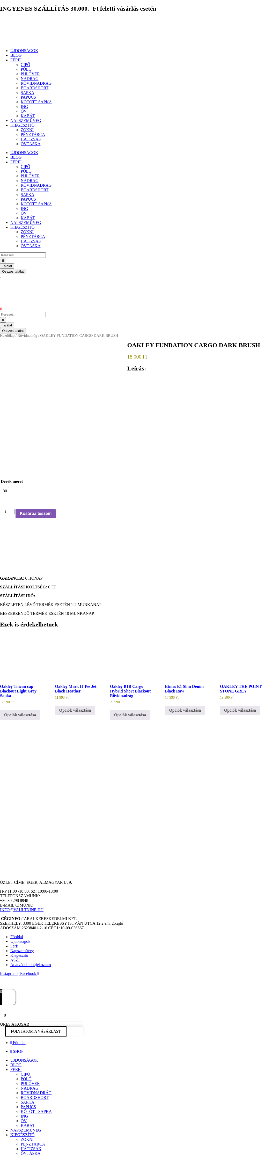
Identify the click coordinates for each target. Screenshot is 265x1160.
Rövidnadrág (27, 335)
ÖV (24, 111)
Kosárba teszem (35, 513)
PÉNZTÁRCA (33, 134)
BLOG (16, 55)
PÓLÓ (26, 69)
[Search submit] (3, 260)
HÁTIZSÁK (31, 139)
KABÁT (28, 116)
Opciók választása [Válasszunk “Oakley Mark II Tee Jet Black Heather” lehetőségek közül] (75, 710)
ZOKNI (27, 130)
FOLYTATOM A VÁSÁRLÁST (36, 1031)
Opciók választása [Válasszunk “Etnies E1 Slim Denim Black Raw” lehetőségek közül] (185, 710)
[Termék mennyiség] (7, 511)
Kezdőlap (7, 335)
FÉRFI (16, 60)
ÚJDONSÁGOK (24, 50)
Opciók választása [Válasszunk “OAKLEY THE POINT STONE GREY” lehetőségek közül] (240, 710)
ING (24, 106)
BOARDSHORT (35, 88)
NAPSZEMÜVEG (25, 120)
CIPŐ (25, 64)
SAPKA (27, 92)
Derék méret (12, 481)
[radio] (5, 491)
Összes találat (13, 271)
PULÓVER (30, 74)
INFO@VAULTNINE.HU (21, 910)
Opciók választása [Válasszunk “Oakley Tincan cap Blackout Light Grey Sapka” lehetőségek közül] (20, 715)
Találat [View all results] (7, 266)
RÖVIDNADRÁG (36, 83)
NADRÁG (29, 78)
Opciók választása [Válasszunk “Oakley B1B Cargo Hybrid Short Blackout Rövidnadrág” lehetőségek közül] (130, 715)
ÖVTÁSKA (30, 144)
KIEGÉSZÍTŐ (22, 125)
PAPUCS (28, 97)
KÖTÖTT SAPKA (36, 102)
